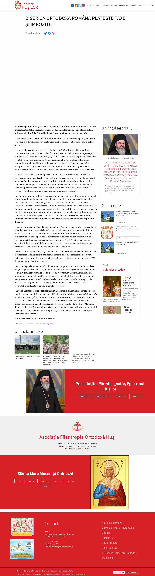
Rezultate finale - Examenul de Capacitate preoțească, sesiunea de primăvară (127, 213)
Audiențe (136, 396)
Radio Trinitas (109, 542)
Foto (45, 486)
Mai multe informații (79, 574)
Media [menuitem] (141, 5)
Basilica (106, 532)
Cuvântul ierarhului (103, 396)
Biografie (84, 396)
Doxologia (107, 557)
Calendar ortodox (114, 269)
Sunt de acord (119, 572)
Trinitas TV (107, 537)
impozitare (50, 324)
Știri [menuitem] (115, 5)
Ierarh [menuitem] (98, 5)
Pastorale (121, 396)
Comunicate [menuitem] (123, 5)
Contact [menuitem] (151, 5)
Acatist (31, 481)
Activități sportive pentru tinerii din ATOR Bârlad (27, 357)
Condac (71, 481)
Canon (44, 481)
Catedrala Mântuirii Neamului (118, 527)
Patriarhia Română (112, 522)
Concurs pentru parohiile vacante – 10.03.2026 (128, 243)
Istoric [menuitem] (89, 5)
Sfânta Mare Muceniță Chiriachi (45, 473)
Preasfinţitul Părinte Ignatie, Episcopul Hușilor (109, 386)
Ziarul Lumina (109, 547)
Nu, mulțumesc (132, 572)
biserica (43, 324)
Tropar (57, 481)
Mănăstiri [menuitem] (133, 5)
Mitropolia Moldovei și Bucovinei (119, 552)
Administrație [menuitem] (107, 5)
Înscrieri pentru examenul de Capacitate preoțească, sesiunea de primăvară (127, 229)
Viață (19, 481)
